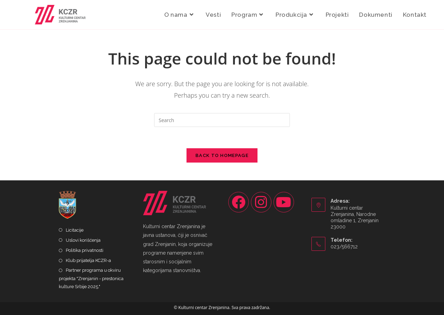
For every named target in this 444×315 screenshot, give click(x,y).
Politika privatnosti (84, 250)
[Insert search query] (222, 120)
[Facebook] (238, 202)
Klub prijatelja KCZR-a (88, 260)
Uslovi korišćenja (83, 240)
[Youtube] (283, 202)
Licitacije (75, 230)
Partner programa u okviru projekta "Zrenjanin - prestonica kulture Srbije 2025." (91, 278)
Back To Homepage (222, 155)
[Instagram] (261, 202)
